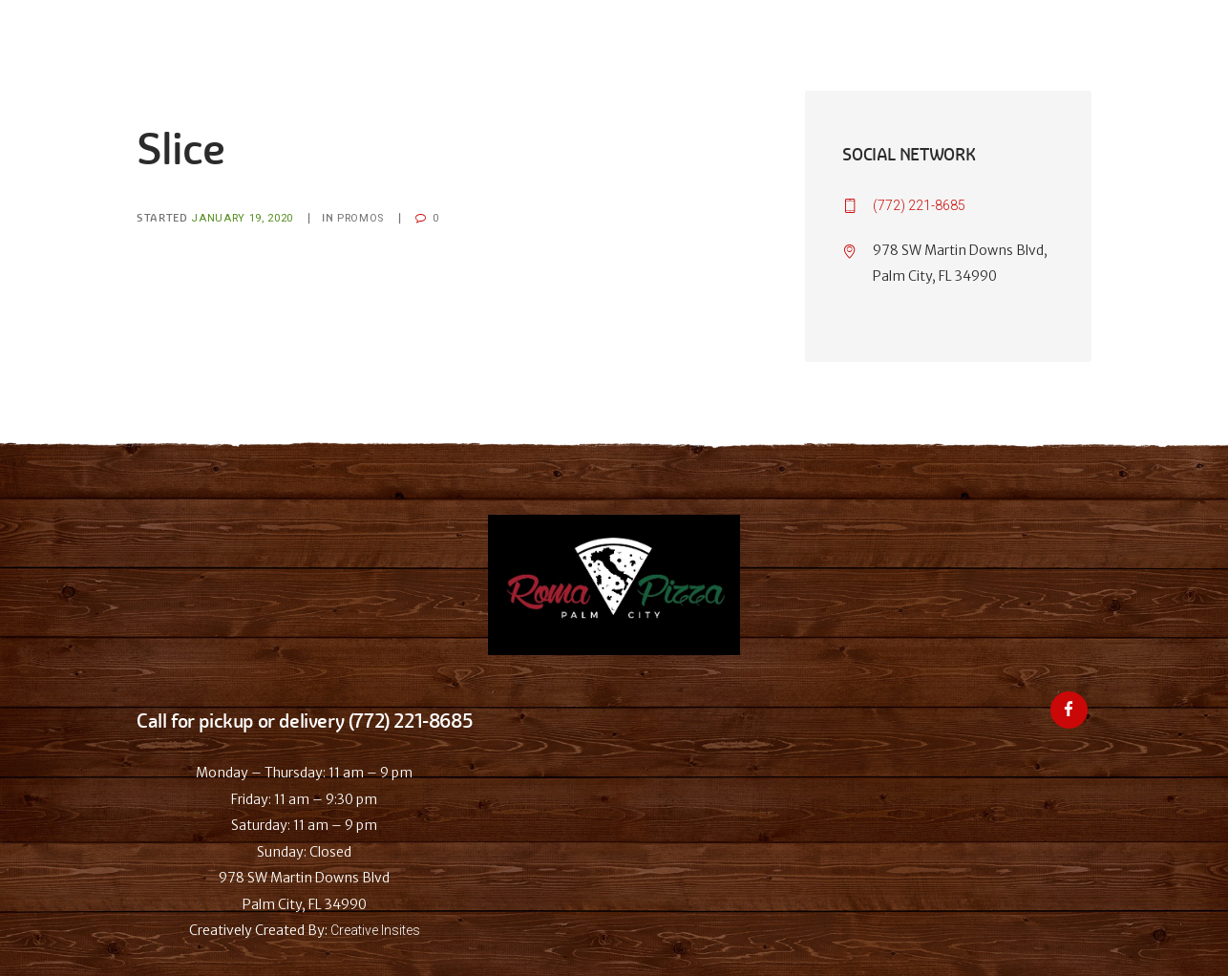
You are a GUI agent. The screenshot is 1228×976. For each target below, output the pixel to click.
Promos (360, 218)
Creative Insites (375, 930)
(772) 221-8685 (919, 205)
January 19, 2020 (242, 218)
